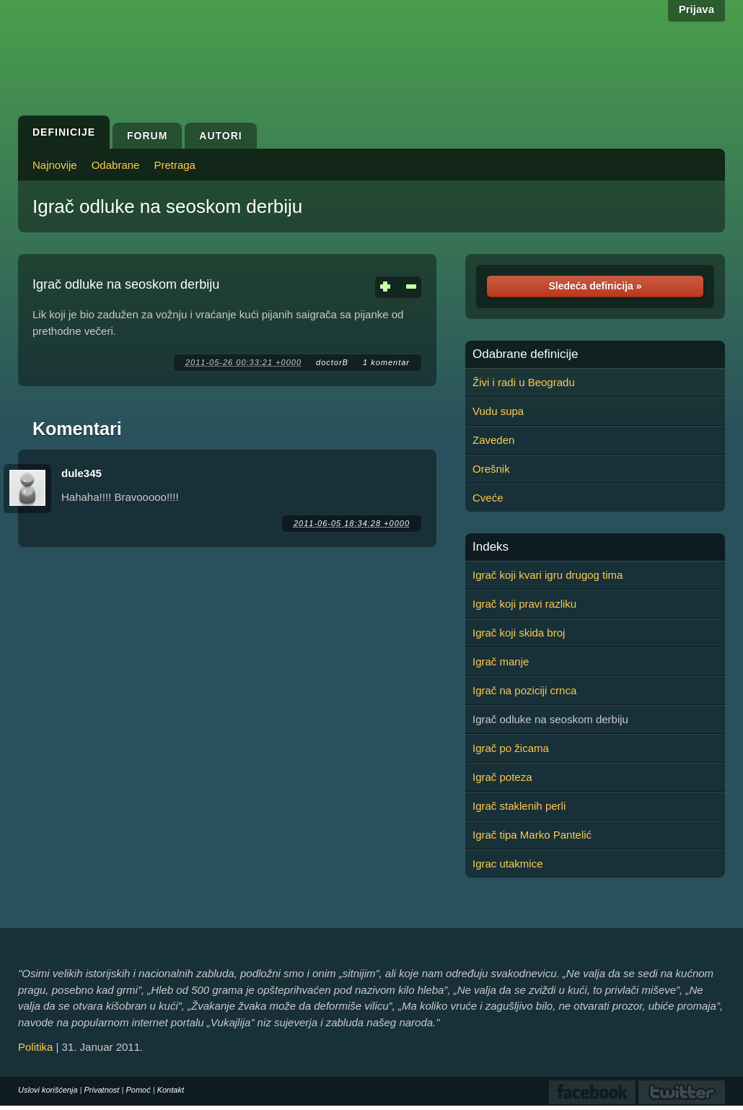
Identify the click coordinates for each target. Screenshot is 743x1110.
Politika (35, 1047)
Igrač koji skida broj (518, 632)
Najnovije (54, 165)
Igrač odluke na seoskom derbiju (167, 206)
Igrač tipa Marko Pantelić (532, 835)
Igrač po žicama (510, 748)
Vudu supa (498, 411)
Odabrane (116, 165)
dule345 (81, 473)
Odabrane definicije (525, 354)
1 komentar (386, 362)
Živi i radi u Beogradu (523, 382)
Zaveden (493, 440)
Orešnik (491, 469)
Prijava (696, 9)
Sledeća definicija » (594, 286)
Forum (147, 135)
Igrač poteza (502, 777)
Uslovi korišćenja (48, 1089)
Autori (220, 135)
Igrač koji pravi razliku (524, 604)
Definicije (63, 132)
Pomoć (138, 1089)
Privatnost (102, 1089)
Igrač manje (500, 661)
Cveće (488, 497)
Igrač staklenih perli (519, 806)
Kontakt (170, 1089)
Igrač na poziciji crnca (524, 690)
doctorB (332, 362)
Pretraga (174, 165)
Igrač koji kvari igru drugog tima (547, 575)
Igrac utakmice (507, 863)
